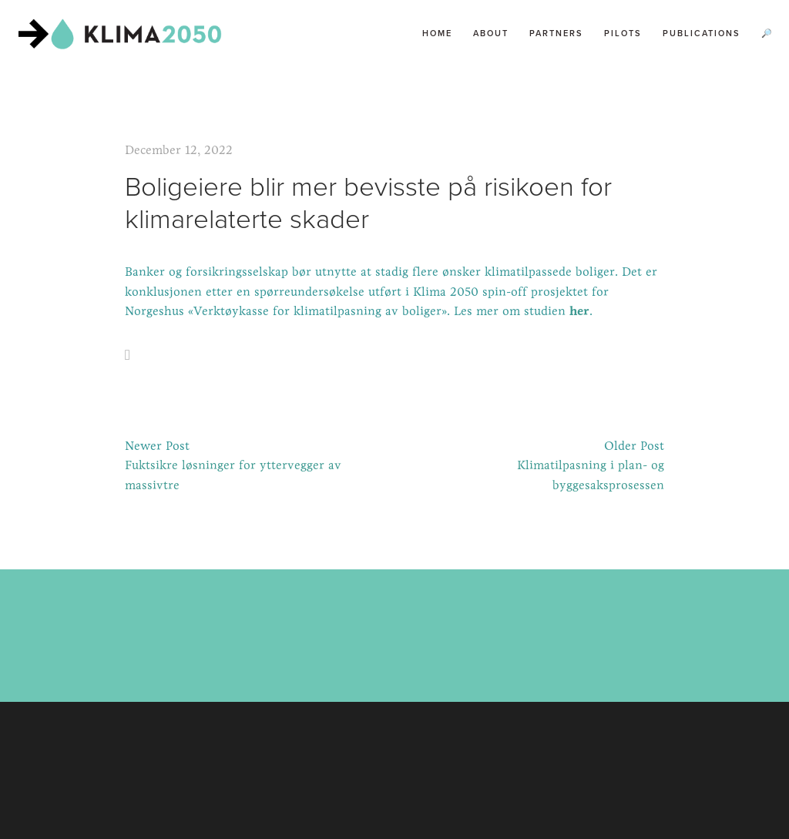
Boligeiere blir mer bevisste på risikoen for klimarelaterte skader (368, 201)
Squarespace (429, 779)
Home (437, 33)
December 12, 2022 (179, 150)
